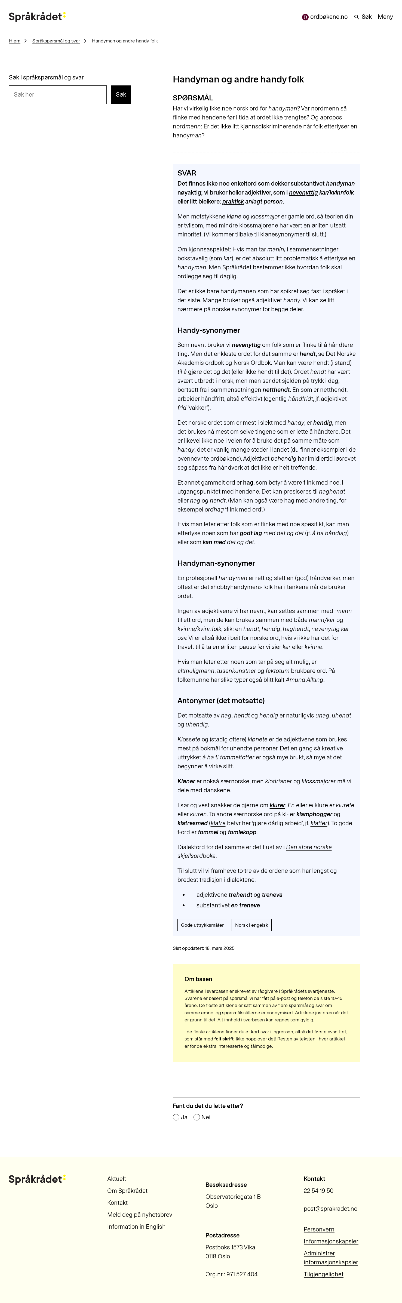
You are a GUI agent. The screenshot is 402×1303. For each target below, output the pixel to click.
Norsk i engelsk (251, 925)
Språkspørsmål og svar (56, 41)
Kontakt (117, 1202)
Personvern (319, 1229)
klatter (319, 823)
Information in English (136, 1226)
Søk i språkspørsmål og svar (46, 77)
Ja (184, 1117)
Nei (205, 1117)
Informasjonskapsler (331, 1241)
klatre (218, 823)
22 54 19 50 (318, 1190)
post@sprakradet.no (330, 1208)
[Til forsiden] (37, 17)
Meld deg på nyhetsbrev (139, 1214)
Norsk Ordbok (252, 362)
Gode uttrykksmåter (202, 925)
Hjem (14, 41)
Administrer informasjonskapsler (331, 1258)
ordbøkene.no (325, 16)
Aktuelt (116, 1178)
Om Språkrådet (127, 1190)
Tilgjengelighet (323, 1274)
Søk (363, 16)
